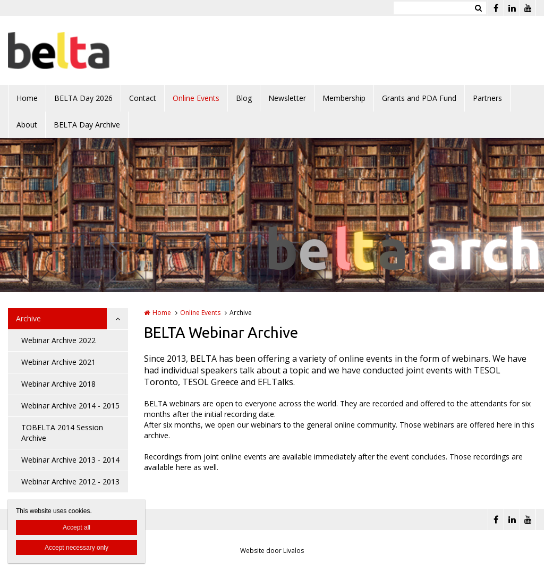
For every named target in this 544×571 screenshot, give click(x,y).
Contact (142, 98)
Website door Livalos (272, 550)
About (26, 125)
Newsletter (287, 98)
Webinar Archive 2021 (58, 362)
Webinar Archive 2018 (58, 384)
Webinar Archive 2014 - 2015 (70, 405)
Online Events (196, 98)
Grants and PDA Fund (419, 98)
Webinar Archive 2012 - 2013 (70, 481)
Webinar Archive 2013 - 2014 (70, 460)
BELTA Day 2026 (83, 98)
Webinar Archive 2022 (58, 340)
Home (27, 98)
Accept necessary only (76, 547)
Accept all (76, 527)
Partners (487, 98)
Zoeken (478, 8)
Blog (244, 98)
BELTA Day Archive (87, 125)
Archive (28, 318)
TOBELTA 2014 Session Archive (62, 432)
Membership (344, 98)
